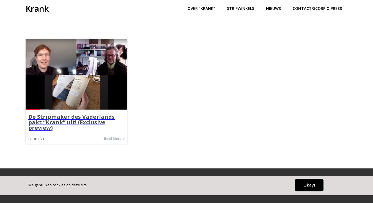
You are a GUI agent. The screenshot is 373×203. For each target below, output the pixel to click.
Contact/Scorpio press (317, 8)
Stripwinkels (240, 8)
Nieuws (273, 8)
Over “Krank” (201, 8)
